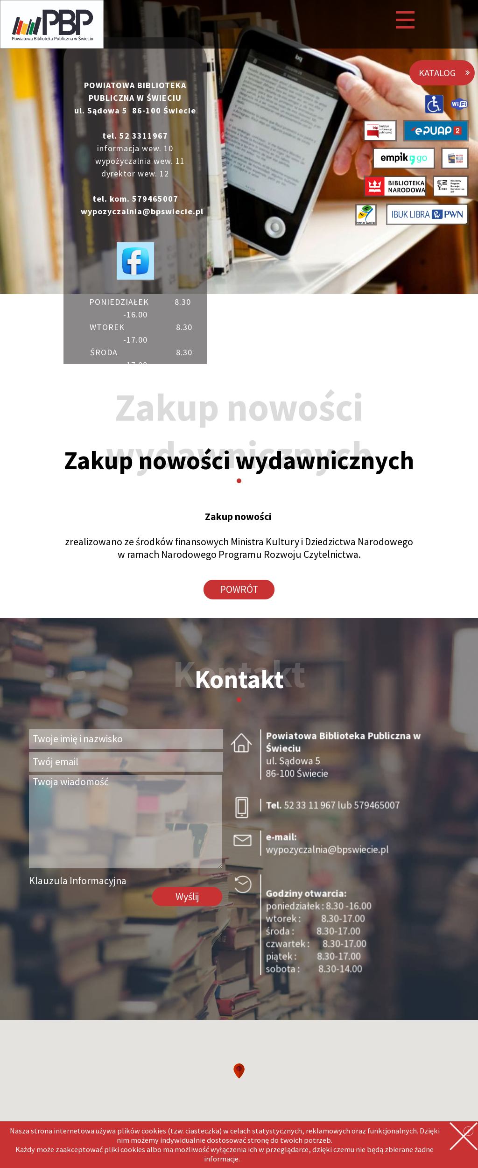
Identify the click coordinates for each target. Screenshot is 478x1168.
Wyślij (187, 896)
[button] (239, 1070)
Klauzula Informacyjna (78, 880)
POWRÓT (239, 589)
